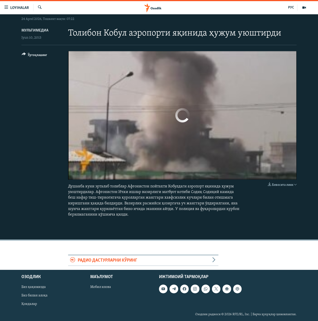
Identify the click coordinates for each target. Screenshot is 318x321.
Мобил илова (100, 287)
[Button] (34, 55)
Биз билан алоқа (34, 296)
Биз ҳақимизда (33, 287)
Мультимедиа (34, 30)
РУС (291, 7)
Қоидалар (29, 304)
